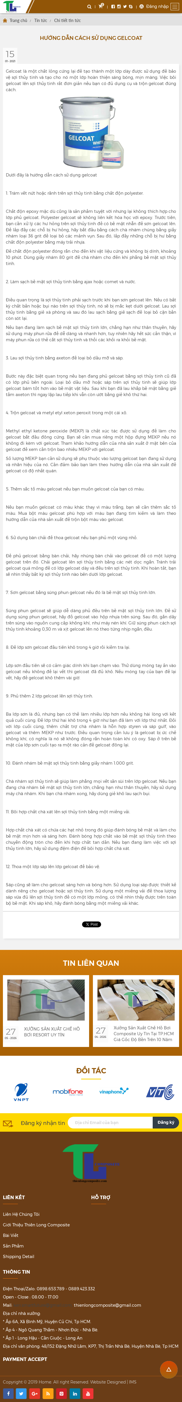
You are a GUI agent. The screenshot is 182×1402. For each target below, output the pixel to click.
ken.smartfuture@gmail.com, (43, 1305)
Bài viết (10, 1235)
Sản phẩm (13, 1246)
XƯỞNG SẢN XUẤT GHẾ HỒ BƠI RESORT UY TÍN (52, 1032)
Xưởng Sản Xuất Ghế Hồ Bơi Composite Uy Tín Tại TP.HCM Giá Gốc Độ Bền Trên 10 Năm (144, 1033)
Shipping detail (18, 1256)
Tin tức (40, 20)
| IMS (132, 1382)
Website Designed (108, 1382)
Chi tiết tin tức (67, 20)
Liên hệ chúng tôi (21, 1214)
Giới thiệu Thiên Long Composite (36, 1225)
